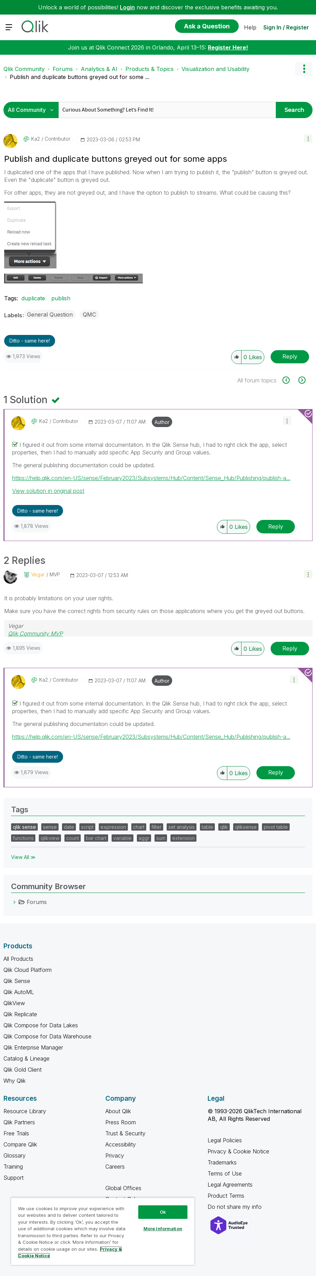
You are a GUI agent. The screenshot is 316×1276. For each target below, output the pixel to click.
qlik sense (24, 827)
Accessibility (120, 1144)
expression (113, 827)
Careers (115, 1166)
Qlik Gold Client (22, 1069)
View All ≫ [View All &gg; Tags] (23, 857)
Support (13, 1177)
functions (23, 838)
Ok (163, 1212)
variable (122, 838)
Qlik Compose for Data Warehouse (47, 1036)
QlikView (14, 1003)
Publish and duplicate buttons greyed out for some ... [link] (79, 76)
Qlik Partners (19, 1122)
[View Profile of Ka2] (35, 139)
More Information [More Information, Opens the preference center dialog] (162, 1228)
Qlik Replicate (20, 1014)
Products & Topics (149, 68)
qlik (224, 827)
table (207, 827)
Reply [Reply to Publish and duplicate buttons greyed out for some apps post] (289, 356)
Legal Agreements (230, 1184)
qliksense (246, 827)
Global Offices (123, 1188)
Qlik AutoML (18, 992)
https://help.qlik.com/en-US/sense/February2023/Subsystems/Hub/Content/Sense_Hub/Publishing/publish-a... (151, 478)
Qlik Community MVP (35, 633)
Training (13, 1166)
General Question (50, 314)
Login (127, 7)
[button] (308, 138)
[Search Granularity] (32, 110)
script (87, 827)
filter (156, 827)
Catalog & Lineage (26, 1058)
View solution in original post (48, 490)
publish (60, 298)
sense (50, 827)
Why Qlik (14, 1080)
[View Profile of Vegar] (38, 574)
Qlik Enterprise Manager (33, 1047)
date (69, 827)
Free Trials (16, 1133)
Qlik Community (24, 68)
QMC (89, 314)
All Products (18, 958)
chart (138, 827)
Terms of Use (225, 1173)
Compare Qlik (20, 1144)
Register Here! (228, 47)
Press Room (120, 1122)
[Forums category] (14, 901)
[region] (102, 1231)
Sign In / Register (286, 27)
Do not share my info (235, 1206)
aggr (144, 838)
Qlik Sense (16, 980)
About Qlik (118, 1111)
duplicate (33, 298)
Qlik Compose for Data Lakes (40, 1025)
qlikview (50, 838)
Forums (63, 68)
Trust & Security (125, 1133)
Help (250, 27)
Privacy (114, 1155)
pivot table (276, 827)
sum (160, 838)
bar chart (96, 838)
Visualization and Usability (215, 68)
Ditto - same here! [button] (29, 341)
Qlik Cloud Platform (27, 969)
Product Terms (226, 1195)
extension (183, 838)
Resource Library (24, 1111)
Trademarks (222, 1162)
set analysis (181, 827)
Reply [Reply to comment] (275, 526)
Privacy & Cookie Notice (238, 1151)
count (72, 838)
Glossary (14, 1155)
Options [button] (304, 69)
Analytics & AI (99, 68)
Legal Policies (225, 1140)
